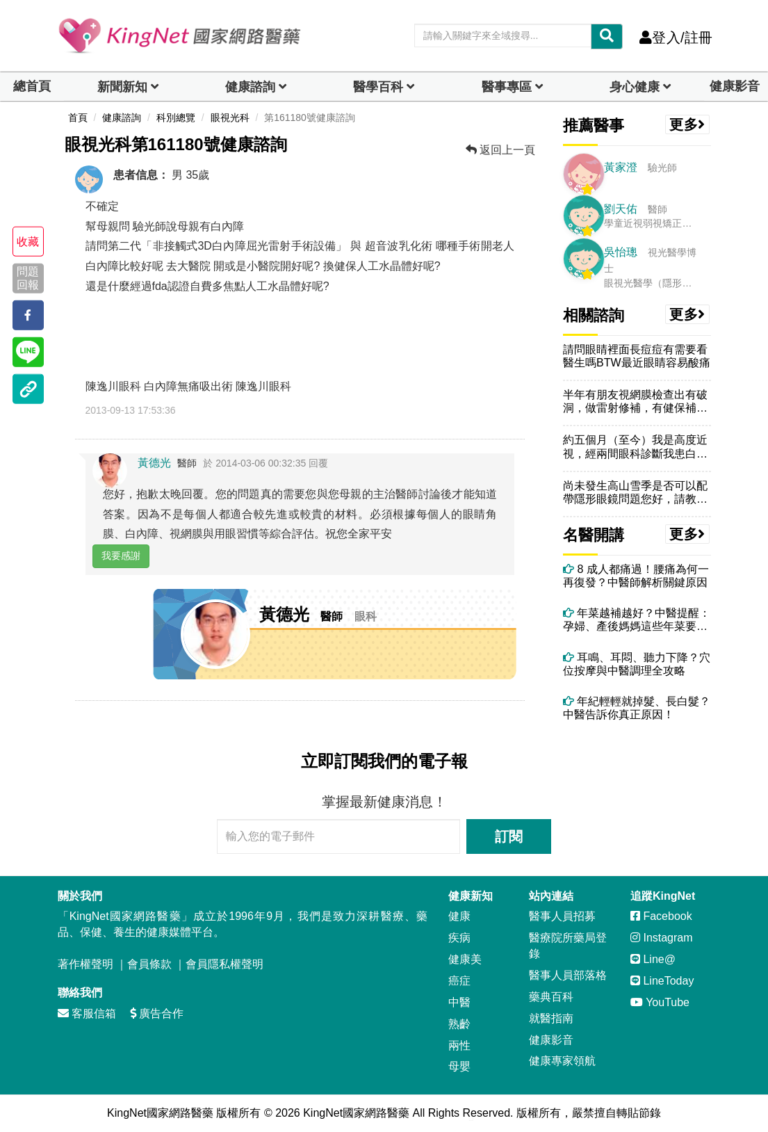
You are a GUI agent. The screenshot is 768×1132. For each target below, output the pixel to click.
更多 (687, 124)
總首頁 (32, 86)
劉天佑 (620, 209)
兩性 (459, 1045)
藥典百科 (551, 997)
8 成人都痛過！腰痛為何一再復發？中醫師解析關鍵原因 (636, 575)
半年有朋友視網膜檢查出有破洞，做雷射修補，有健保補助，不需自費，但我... (635, 401)
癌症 (459, 981)
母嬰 (459, 1066)
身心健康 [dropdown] (635, 87)
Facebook (661, 916)
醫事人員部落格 (568, 975)
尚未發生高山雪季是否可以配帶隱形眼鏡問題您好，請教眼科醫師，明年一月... (635, 493)
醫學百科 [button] (378, 87)
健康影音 (735, 86)
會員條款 (149, 964)
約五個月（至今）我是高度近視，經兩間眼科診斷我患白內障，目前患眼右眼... (635, 447)
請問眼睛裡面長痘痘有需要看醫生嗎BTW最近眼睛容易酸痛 (636, 356)
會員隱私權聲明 (224, 964)
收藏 (28, 242)
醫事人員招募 (562, 916)
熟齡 (459, 1024)
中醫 (459, 1002)
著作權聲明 (85, 964)
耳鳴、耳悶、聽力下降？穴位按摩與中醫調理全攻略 (636, 664)
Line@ (653, 959)
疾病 (459, 938)
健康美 (465, 959)
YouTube (659, 1002)
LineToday (662, 981)
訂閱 (509, 836)
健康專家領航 (562, 1061)
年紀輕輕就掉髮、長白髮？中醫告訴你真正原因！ (636, 707)
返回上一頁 (500, 150)
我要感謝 (120, 555)
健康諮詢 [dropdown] (250, 87)
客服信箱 (87, 1013)
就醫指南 (551, 1018)
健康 (459, 916)
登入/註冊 (675, 37)
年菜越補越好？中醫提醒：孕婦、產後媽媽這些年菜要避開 (636, 620)
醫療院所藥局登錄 (568, 946)
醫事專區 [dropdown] (507, 87)
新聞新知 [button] (122, 87)
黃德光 (154, 463)
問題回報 (28, 278)
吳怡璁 (620, 252)
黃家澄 (620, 167)
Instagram (661, 938)
